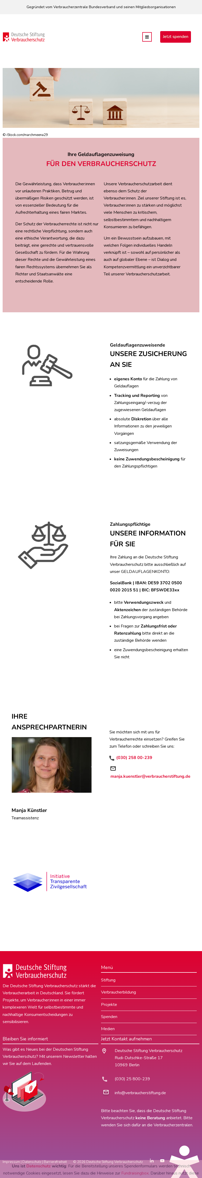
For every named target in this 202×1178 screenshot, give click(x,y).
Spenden (109, 1017)
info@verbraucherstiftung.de (140, 1093)
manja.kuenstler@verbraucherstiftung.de (150, 776)
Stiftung (108, 980)
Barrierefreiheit (55, 1162)
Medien (108, 1029)
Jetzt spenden (175, 37)
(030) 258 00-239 (133, 758)
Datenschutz (31, 1162)
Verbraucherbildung (118, 992)
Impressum (11, 1162)
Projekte (109, 1004)
